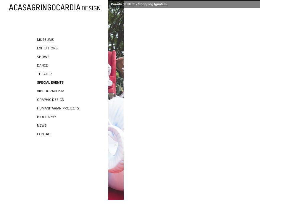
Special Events (50, 82)
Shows (43, 56)
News (42, 125)
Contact (44, 134)
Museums (45, 39)
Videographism (50, 91)
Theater (44, 74)
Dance (42, 65)
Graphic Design (50, 99)
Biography (46, 117)
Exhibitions (47, 48)
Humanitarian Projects (58, 108)
